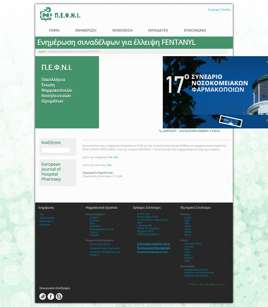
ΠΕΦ (187, 220)
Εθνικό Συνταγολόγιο (148, 228)
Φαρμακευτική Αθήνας (196, 270)
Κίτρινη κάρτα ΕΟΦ (147, 217)
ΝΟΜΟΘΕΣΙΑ (122, 30)
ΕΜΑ (187, 249)
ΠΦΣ (187, 223)
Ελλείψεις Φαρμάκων (148, 234)
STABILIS (95, 226)
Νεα (42, 214)
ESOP (187, 235)
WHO (187, 261)
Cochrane (94, 220)
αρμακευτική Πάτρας (197, 275)
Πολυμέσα (45, 225)
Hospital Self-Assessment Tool (152, 252)
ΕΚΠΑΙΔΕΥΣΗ (158, 30)
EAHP (187, 218)
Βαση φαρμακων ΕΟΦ (101, 229)
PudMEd (94, 218)
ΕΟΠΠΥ (188, 258)
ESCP (187, 229)
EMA (92, 223)
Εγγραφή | (214, 9)
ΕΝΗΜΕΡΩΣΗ (86, 30)
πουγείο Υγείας (194, 244)
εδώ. (116, 157)
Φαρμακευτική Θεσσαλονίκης (199, 272)
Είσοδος (226, 9)
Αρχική (41, 51)
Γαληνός (94, 232)
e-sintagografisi (144, 225)
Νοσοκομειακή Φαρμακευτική (105, 252)
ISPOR (188, 232)
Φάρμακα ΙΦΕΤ (145, 231)
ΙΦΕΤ (187, 255)
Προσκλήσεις (46, 221)
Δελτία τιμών (143, 214)
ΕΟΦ (187, 252)
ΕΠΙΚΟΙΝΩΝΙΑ (195, 30)
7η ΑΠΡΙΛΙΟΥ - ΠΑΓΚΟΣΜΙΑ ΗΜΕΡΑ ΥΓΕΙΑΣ (192, 131)
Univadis (94, 235)
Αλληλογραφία (47, 218)
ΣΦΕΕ (187, 226)
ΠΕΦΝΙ (54, 30)
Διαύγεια (189, 246)
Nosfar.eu (94, 255)
